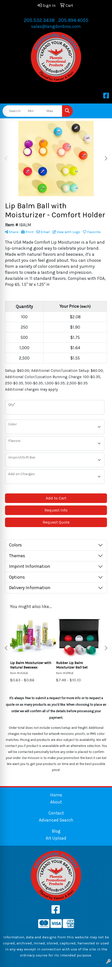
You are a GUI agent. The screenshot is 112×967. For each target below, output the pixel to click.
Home (56, 794)
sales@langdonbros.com (56, 26)
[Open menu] (102, 111)
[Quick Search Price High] (52, 111)
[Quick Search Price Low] (34, 111)
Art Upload (56, 838)
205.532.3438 (39, 20)
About (56, 801)
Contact (56, 813)
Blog (56, 831)
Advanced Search (56, 820)
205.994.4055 (73, 20)
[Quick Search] (14, 111)
